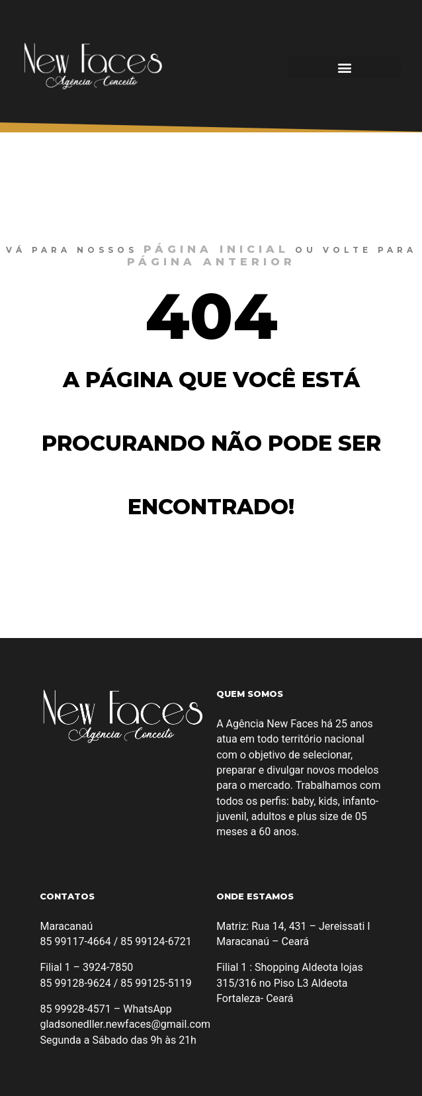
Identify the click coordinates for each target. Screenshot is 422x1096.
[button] (344, 67)
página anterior (211, 261)
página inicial (216, 249)
